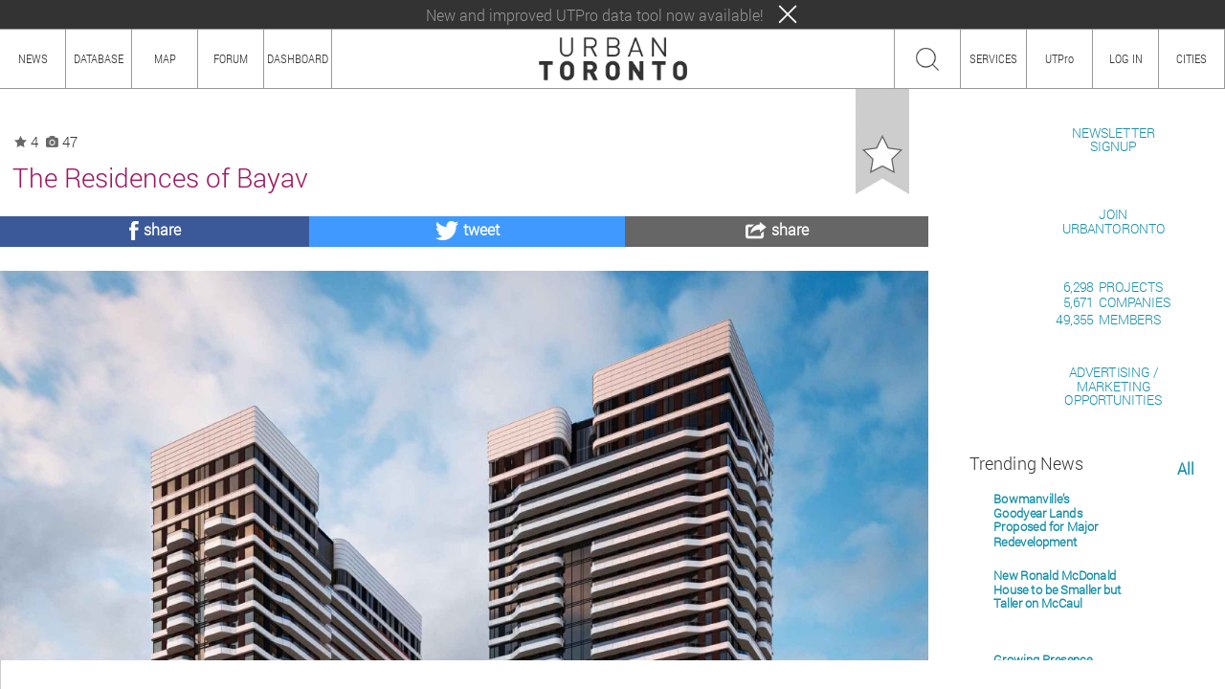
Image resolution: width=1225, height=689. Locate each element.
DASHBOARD (297, 58)
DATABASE (98, 58)
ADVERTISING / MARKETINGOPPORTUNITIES (1113, 607)
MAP (165, 58)
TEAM (225, 674)
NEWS (33, 58)
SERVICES (993, 58)
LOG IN (1126, 58)
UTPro (1059, 58)
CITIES (1191, 58)
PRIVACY (279, 674)
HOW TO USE (93, 674)
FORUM (230, 58)
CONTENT (167, 674)
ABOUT (26, 674)
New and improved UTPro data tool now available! (595, 15)
